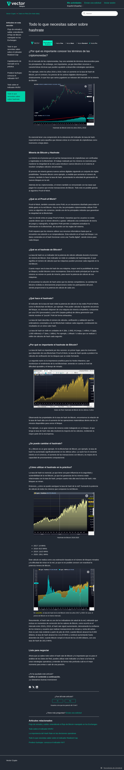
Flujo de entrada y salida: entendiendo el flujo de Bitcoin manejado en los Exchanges (15, 34)
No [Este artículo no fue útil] (70, 701)
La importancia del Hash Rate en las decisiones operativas (52, 733)
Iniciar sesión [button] (109, 3)
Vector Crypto (11, 14)
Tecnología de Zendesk (112, 768)
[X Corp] (33, 687)
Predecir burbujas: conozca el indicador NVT (14, 75)
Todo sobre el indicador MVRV (13, 86)
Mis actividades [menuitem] (74, 3)
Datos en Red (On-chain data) (29, 14)
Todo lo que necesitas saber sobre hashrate (13, 96)
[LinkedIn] (37, 687)
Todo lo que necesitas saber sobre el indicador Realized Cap (14, 51)
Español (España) (75, 6)
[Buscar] (99, 13)
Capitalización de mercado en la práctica (14, 64)
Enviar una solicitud (92, 3)
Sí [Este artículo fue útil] (57, 701)
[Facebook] (30, 687)
